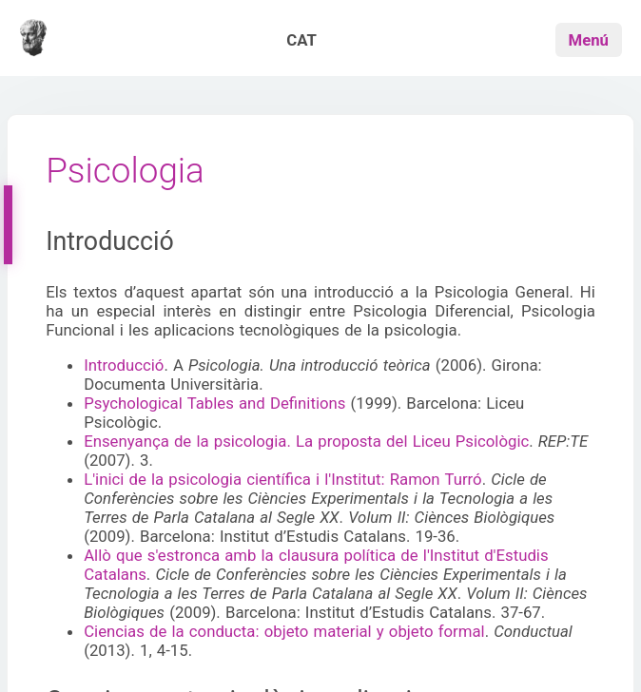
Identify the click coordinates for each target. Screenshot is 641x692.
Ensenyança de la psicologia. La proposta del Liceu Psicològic (306, 441)
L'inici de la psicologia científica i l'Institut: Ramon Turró (282, 479)
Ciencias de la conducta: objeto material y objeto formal (284, 631)
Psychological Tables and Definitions (214, 403)
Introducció (124, 365)
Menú (589, 39)
